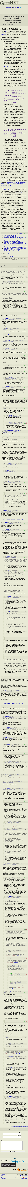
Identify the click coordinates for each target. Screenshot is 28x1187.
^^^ (22, 281)
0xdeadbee (7, 716)
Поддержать (24, 1178)
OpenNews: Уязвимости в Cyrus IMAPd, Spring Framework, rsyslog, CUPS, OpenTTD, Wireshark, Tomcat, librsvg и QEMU (15, 249)
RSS (26, 266)
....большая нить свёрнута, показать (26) (12, 703)
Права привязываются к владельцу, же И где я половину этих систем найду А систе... (17, 961)
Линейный (22, 265)
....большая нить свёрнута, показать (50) (12, 519)
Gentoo (7, 183)
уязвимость (23, 188)
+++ (11, 7)
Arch (16, 183)
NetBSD (9, 185)
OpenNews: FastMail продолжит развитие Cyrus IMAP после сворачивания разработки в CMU (15, 246)
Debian (9, 182)
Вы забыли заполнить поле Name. (12, 430)
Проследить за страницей (4, 1179)
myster (6, 436)
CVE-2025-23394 (5, 189)
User (5, 690)
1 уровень (16, 265)
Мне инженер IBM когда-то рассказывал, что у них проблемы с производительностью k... (15, 825)
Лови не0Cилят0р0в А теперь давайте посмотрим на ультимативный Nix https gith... (13, 778)
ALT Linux (12, 183)
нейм (8, 481)
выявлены (3, 34)
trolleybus (8, 334)
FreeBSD (20, 183)
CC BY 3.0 (8, 253)
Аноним (5, 268)
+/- (25, 265)
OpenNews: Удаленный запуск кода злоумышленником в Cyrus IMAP (12, 240)
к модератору (8, 269)
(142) (2, 266)
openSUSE (23, 182)
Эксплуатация (7, 66)
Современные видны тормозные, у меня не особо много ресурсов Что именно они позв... (18, 978)
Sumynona (8, 281)
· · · (2, 269)
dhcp (13, 256)
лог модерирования (24, 1126)
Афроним (7, 348)
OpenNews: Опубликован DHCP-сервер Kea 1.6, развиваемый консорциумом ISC (15, 238)
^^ (20, 281)
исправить (19, 233)
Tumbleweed (19, 192)
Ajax (12, 265)
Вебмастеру (24, 1180)
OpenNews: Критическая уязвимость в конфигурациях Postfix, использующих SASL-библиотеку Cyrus (15, 243)
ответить (18, 268)
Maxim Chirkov (23, 1177)
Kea (6, 31)
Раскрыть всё (21, 266)
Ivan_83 (7, 737)
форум (14, 7)
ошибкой (15, 208)
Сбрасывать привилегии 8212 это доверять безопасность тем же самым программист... (15, 1052)
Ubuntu (13, 182)
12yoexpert (10, 415)
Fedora (2, 183)
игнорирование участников (15, 1126)
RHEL (17, 182)
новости (8, 7)
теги (18, 7)
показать (3, 779)
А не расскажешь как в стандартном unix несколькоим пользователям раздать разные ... (17, 986)
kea (10, 256)
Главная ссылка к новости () (11, 236)
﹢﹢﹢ (21, 268)
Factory (2, 194)
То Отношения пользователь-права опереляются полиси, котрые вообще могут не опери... (17, 969)
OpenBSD (3, 185)
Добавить (18, 1178)
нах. (8, 470)
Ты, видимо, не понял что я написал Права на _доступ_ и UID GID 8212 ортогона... (16, 954)
